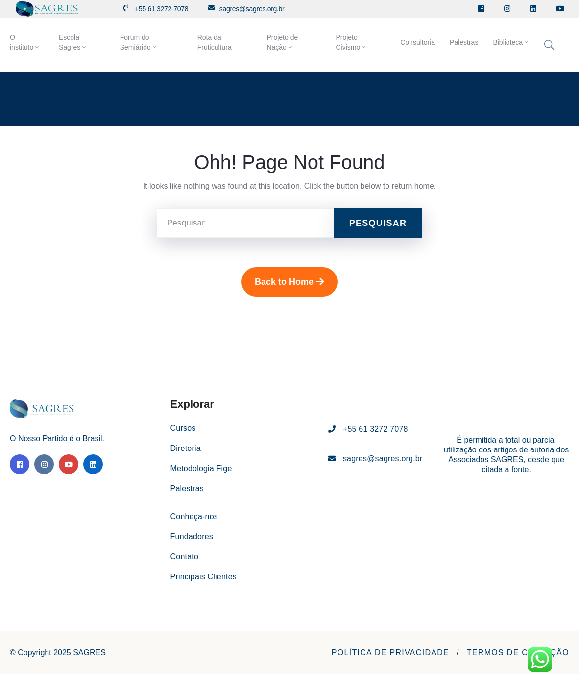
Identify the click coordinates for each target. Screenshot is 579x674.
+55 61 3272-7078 (161, 9)
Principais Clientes (203, 577)
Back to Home (289, 282)
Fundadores (191, 536)
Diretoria (185, 448)
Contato (184, 556)
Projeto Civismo (351, 42)
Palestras (464, 42)
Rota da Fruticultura (214, 42)
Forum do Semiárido (139, 42)
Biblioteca (511, 42)
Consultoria (417, 42)
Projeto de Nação (282, 42)
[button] (390, 653)
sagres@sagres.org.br (252, 9)
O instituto (25, 42)
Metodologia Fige (201, 468)
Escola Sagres (73, 42)
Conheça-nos (194, 516)
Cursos (183, 428)
